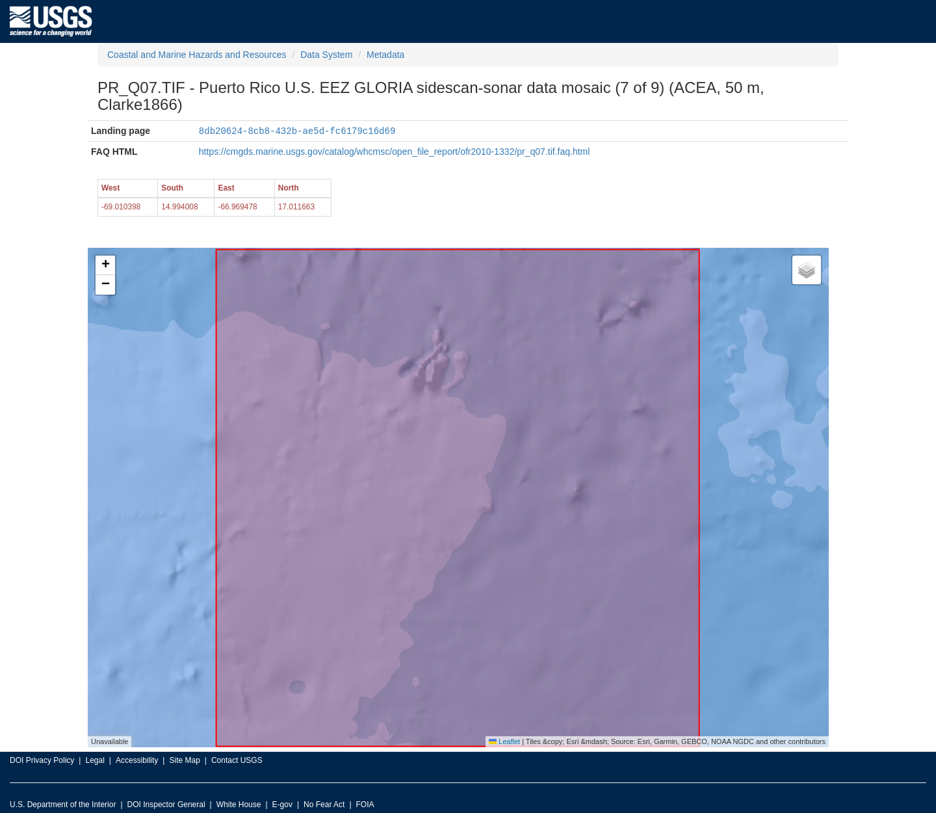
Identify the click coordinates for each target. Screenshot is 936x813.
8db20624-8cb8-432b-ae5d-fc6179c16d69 (297, 130)
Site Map (184, 759)
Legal (94, 759)
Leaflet (504, 741)
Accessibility (137, 759)
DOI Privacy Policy (42, 759)
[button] (105, 264)
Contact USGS (237, 759)
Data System (326, 54)
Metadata (385, 54)
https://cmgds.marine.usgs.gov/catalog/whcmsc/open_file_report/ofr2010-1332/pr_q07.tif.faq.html (394, 151)
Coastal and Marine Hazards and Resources (196, 54)
